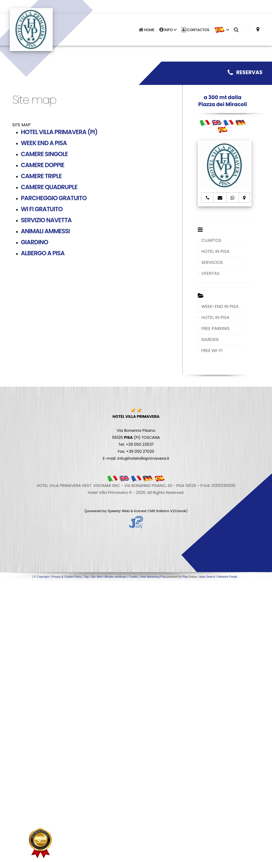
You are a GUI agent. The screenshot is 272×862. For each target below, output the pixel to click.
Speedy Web (119, 510)
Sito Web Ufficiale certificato (108, 576)
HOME (146, 30)
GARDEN (209, 339)
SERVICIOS (212, 262)
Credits (133, 576)
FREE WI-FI (211, 350)
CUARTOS (211, 240)
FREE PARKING (215, 328)
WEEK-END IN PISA (219, 306)
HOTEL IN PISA (215, 251)
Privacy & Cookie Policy (66, 576)
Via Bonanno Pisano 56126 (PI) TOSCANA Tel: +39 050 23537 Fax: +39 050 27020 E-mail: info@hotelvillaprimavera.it (136, 437)
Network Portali (227, 576)
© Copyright (41, 576)
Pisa (185, 576)
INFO (168, 30)
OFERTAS (210, 273)
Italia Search (207, 576)
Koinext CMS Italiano (152, 510)
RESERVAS (245, 72)
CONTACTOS (195, 30)
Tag (86, 576)
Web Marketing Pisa (153, 576)
